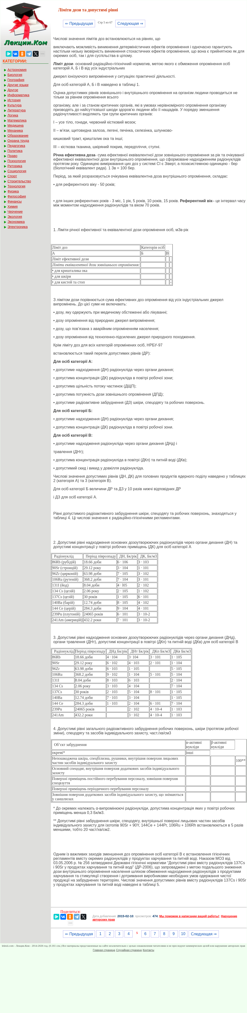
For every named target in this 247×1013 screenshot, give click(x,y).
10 (183, 934)
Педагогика (16, 146)
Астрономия (17, 70)
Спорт (12, 176)
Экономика (16, 222)
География (15, 80)
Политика (14, 151)
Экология (14, 217)
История (14, 100)
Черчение (15, 212)
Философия (16, 196)
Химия (12, 206)
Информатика (18, 95)
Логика (12, 115)
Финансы (14, 201)
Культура (14, 105)
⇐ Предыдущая (79, 23)
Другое (12, 90)
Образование (17, 136)
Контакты (148, 950)
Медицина (15, 125)
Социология (16, 171)
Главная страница (104, 950)
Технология (16, 186)
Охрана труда (18, 141)
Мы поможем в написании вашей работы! (189, 916)
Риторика (14, 166)
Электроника (17, 227)
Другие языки (17, 85)
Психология (16, 161)
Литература (16, 110)
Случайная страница (129, 950)
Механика (15, 130)
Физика (13, 191)
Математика (17, 120)
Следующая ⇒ (130, 23)
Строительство (19, 181)
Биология (14, 75)
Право (12, 156)
